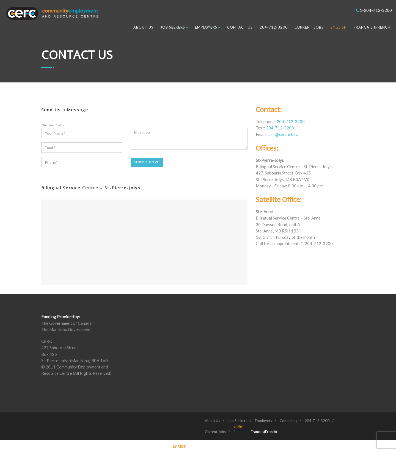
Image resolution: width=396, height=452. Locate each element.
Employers (207, 27)
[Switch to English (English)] (179, 446)
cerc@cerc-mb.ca (283, 134)
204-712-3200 (274, 27)
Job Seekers (174, 27)
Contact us (240, 27)
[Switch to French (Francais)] (264, 431)
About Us (143, 27)
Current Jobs (309, 27)
